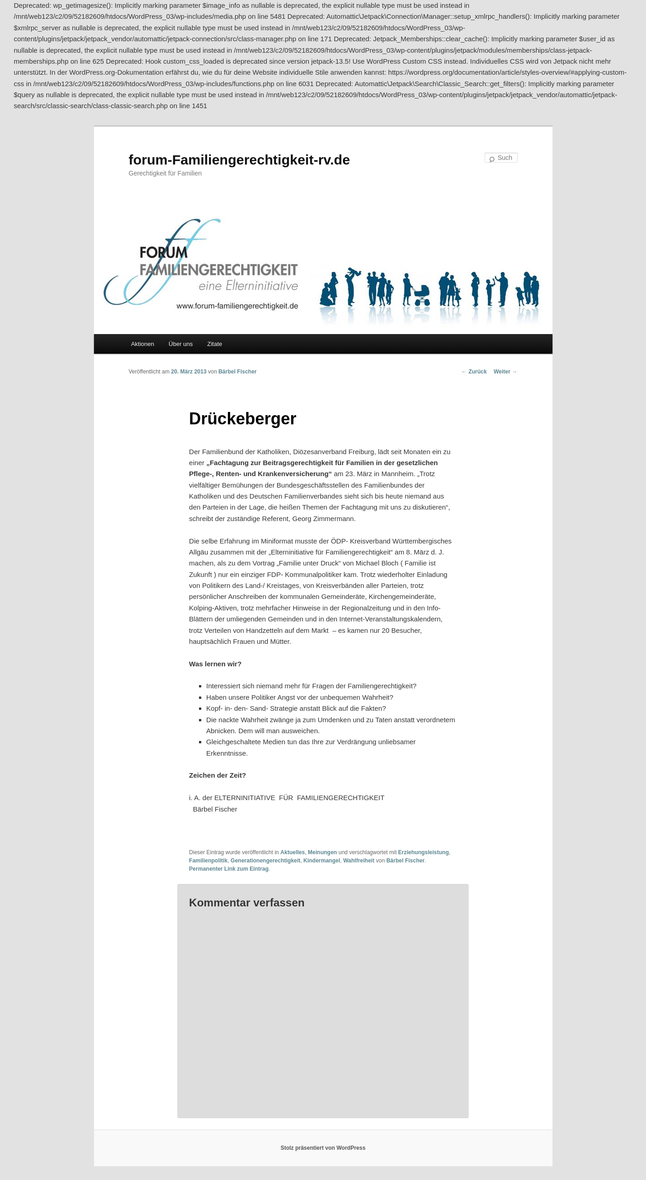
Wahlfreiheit (358, 860)
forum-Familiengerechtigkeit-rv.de (239, 159)
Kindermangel (322, 860)
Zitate (214, 343)
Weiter (506, 371)
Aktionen (143, 343)
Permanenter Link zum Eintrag (228, 869)
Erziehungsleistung (423, 852)
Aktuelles (293, 852)
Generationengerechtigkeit (265, 860)
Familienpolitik (208, 860)
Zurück (473, 371)
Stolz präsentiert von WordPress (323, 1148)
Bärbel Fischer (237, 371)
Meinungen (322, 852)
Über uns (181, 343)
